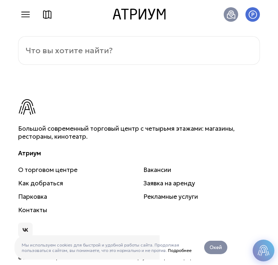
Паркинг (252, 14)
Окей (216, 247)
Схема (47, 14)
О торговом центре (47, 170)
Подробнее (179, 250)
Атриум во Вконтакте (25, 230)
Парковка (32, 197)
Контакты (32, 210)
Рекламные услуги (170, 197)
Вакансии (157, 170)
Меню (25, 14)
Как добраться (231, 14)
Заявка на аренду (169, 183)
